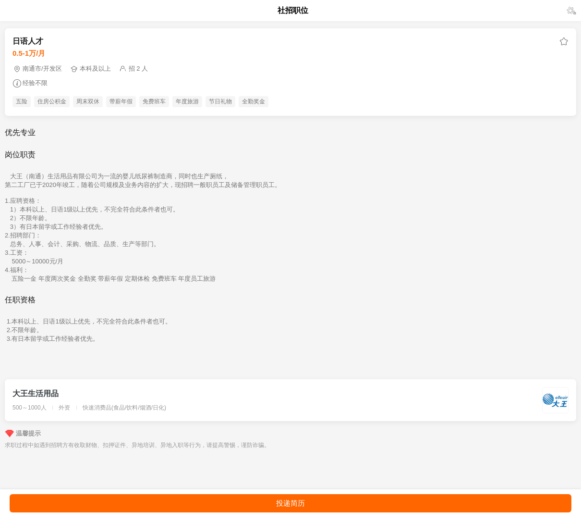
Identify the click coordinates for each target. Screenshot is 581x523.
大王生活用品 (35, 393)
